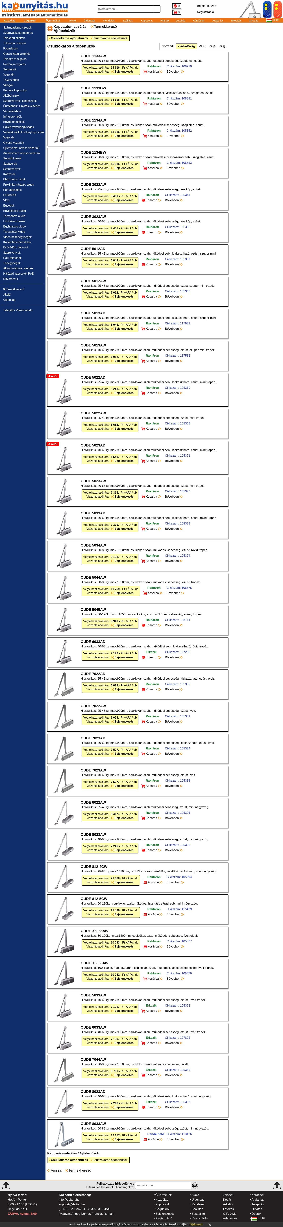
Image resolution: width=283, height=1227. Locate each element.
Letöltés (180, 20)
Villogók (8, 85)
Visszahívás (199, 1218)
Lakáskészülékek (14, 221)
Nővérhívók (10, 278)
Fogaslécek (10, 48)
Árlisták (164, 20)
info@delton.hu (69, 1199)
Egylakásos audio (14, 210)
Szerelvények (12, 168)
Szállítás (128, 20)
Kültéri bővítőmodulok (17, 242)
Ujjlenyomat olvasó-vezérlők (21, 147)
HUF (258, 1218)
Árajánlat (217, 20)
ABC (202, 46)
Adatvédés (230, 1218)
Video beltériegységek (17, 237)
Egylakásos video (14, 226)
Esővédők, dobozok (16, 247)
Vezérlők (8, 74)
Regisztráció (163, 1218)
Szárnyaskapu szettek (17, 27)
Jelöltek (228, 1195)
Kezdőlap (10, 20)
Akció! (7, 294)
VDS (6, 200)
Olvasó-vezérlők (13, 142)
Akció (72, 20)
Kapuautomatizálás (62, 1153)
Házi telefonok (12, 257)
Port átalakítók (12, 189)
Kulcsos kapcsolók (15, 90)
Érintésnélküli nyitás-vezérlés (21, 106)
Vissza (56, 1170)
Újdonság (89, 20)
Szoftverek (10, 163)
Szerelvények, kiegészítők (20, 100)
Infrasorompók (12, 116)
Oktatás (253, 20)
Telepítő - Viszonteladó (17, 310)
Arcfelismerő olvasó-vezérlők (21, 153)
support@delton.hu (72, 1204)
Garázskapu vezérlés (16, 53)
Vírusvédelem (12, 111)
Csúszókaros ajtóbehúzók (110, 38)
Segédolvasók (12, 158)
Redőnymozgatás (14, 64)
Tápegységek (12, 263)
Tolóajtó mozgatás (15, 58)
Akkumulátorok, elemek (18, 268)
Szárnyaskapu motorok (18, 32)
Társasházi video (14, 231)
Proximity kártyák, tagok (18, 184)
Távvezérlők (11, 79)
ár (211, 46)
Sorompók (9, 69)
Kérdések (198, 20)
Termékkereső (105, 27)
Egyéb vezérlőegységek (18, 127)
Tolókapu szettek (14, 38)
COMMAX (9, 195)
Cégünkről (30, 20)
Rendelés (109, 20)
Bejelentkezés (165, 1213)
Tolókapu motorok (14, 43)
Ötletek (256, 1213)
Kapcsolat (147, 20)
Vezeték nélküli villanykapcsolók (23, 132)
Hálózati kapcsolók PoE (18, 273)
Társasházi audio (14, 216)
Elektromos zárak (14, 179)
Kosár (227, 1199)
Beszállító (198, 1213)
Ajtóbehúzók (11, 95)
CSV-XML (230, 1213)
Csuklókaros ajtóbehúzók (69, 38)
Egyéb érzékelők (14, 121)
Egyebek (8, 205)
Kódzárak (9, 174)
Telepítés (236, 20)
